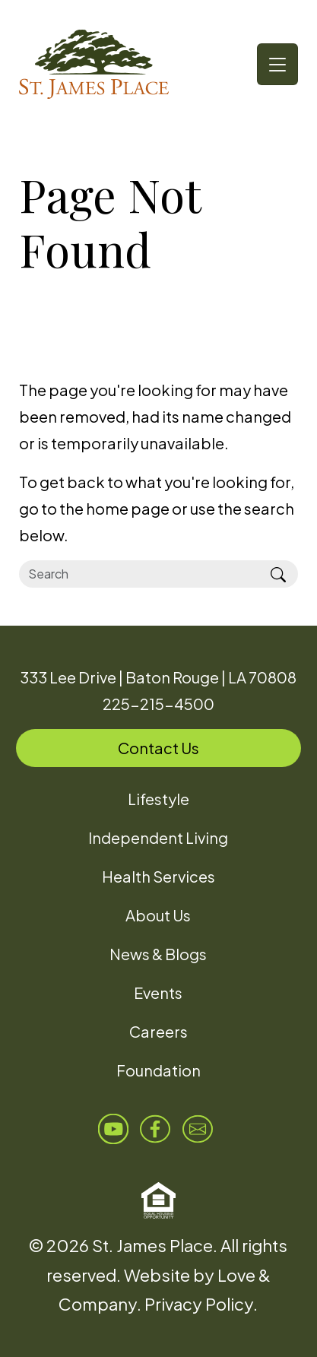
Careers (158, 1031)
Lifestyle (158, 798)
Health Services (158, 876)
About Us (158, 914)
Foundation (158, 1070)
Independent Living (158, 837)
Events (158, 992)
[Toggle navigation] (277, 64)
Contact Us (158, 747)
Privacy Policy (198, 1303)
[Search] (139, 574)
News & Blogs (158, 953)
